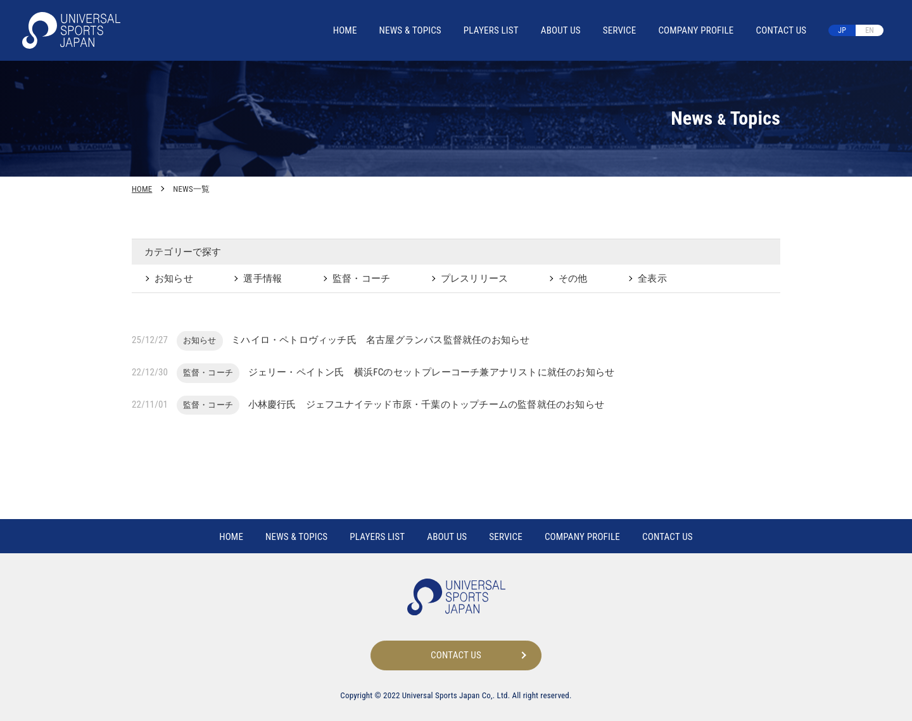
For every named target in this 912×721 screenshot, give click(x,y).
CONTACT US (781, 30)
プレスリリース (474, 278)
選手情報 (262, 278)
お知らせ (174, 278)
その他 (573, 278)
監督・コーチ (361, 278)
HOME (345, 30)
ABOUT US (561, 30)
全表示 (652, 278)
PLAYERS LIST (491, 30)
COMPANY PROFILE (695, 30)
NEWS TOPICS (410, 30)
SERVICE (619, 30)
